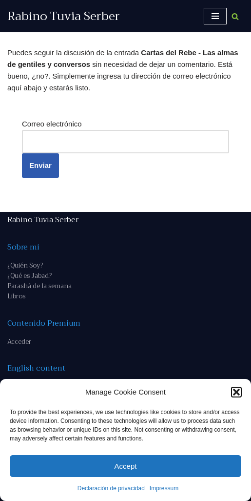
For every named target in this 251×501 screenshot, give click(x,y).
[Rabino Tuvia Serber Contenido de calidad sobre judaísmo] (63, 16)
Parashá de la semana (39, 286)
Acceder (19, 341)
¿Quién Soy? (25, 265)
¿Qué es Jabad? (29, 275)
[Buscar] (235, 16)
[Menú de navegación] (215, 16)
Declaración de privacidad (111, 488)
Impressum (164, 488)
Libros (16, 296)
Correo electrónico (52, 124)
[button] (236, 392)
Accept (126, 466)
